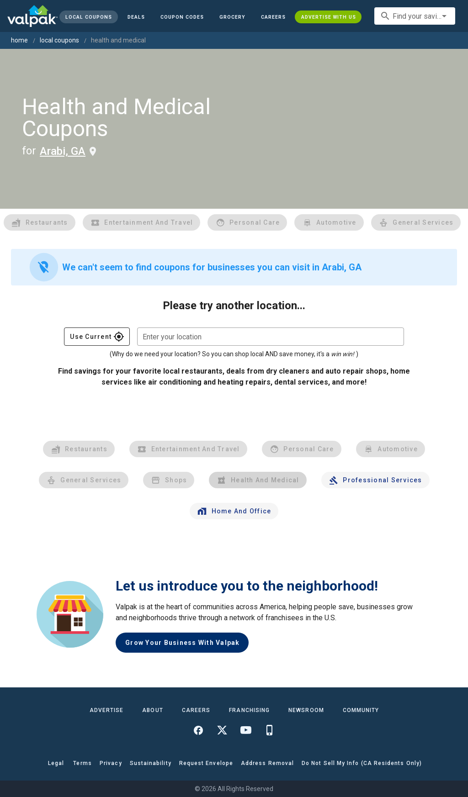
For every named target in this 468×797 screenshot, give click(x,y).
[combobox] (414, 16)
